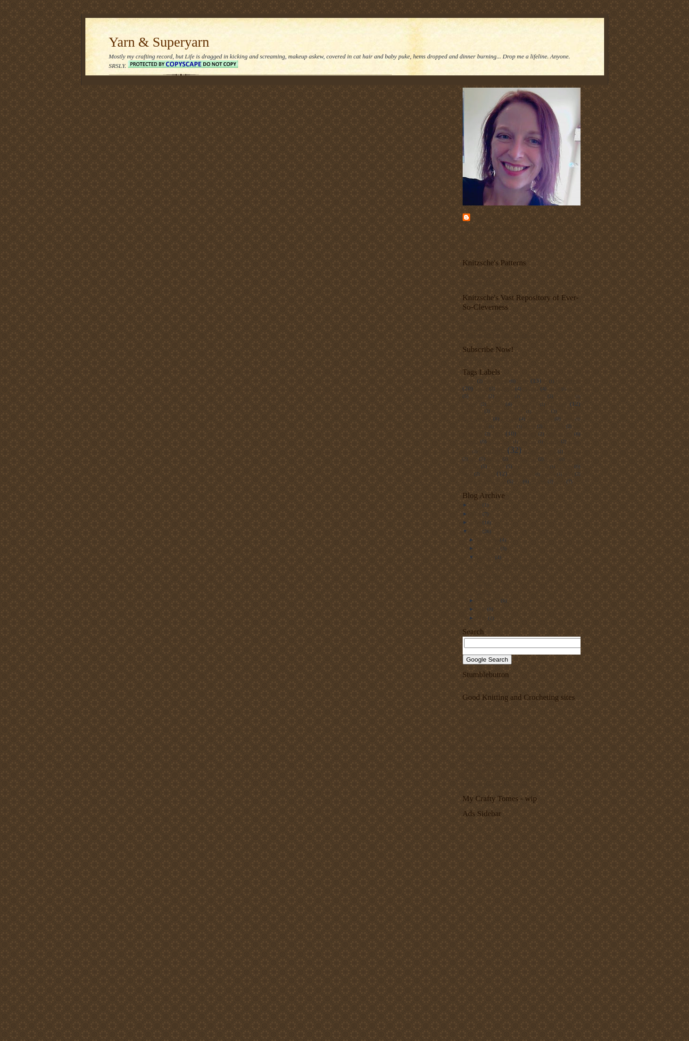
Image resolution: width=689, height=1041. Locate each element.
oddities (551, 459)
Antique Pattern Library (488, 710)
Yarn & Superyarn (159, 41)
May (482, 618)
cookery (470, 404)
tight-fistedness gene (484, 481)
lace (473, 458)
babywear (568, 380)
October (486, 557)
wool (560, 481)
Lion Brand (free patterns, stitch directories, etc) (513, 747)
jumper (551, 441)
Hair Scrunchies (480, 276)
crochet (557, 403)
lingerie (494, 458)
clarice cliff (533, 396)
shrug (468, 473)
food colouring (475, 426)
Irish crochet (500, 441)
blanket (531, 388)
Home (469, 241)
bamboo (505, 388)
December (488, 539)
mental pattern (523, 458)
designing (472, 411)
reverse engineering (531, 466)
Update (482, 592)
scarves (564, 466)
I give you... (488, 574)
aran (522, 380)
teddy (568, 473)
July (482, 609)
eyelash (509, 418)
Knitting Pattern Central (488, 733)
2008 (476, 522)
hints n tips (559, 433)
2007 (476, 531)
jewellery (528, 441)
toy (518, 481)
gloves (529, 426)
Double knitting (508, 411)
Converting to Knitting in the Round (501, 335)
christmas (505, 396)
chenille (478, 396)
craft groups (526, 404)
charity (554, 388)
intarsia (470, 441)
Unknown (486, 217)
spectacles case (521, 474)
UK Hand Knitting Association (495, 784)
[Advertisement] (576, 885)
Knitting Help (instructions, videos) (500, 726)
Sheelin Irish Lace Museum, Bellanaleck (505, 762)
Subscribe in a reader (485, 358)
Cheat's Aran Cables (484, 328)
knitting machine (540, 451)
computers (564, 396)
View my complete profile (490, 228)
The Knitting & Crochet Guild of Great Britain (512, 769)
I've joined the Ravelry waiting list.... (514, 565)
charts (574, 388)
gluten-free (554, 426)
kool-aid (572, 451)
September (489, 600)
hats (498, 433)
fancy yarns (539, 418)
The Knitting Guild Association (496, 777)
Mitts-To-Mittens (481, 283)
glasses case (505, 426)
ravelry (496, 466)
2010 (476, 505)
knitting (492, 450)
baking (481, 388)
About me (473, 248)
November (488, 548)
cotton (495, 404)
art (545, 381)
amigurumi (495, 381)
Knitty (469, 740)
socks (488, 473)
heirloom (527, 433)
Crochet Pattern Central (487, 718)
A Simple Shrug (479, 320)
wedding (538, 481)
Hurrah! (483, 583)
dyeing (541, 411)
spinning (548, 474)
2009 (476, 513)
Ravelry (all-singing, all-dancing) (498, 755)
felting (568, 419)
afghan (469, 381)
